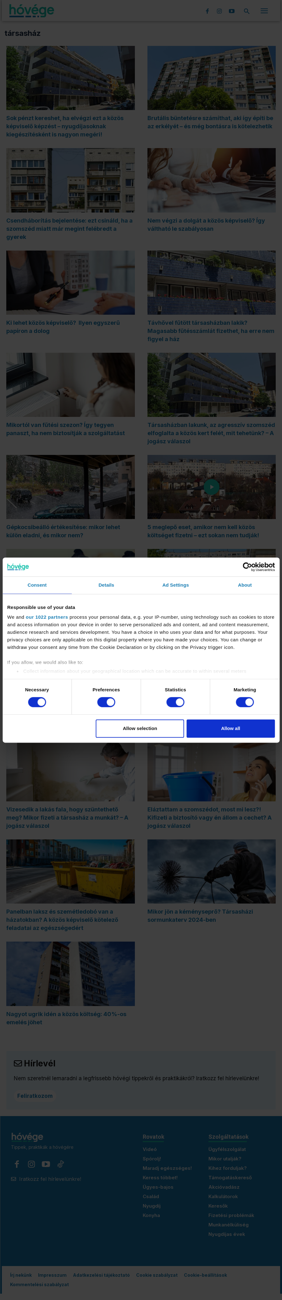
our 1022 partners (47, 617)
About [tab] (245, 585)
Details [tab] (106, 585)
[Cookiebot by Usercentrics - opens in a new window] (247, 567)
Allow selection (140, 728)
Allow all (230, 728)
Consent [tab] (37, 585)
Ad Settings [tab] (175, 585)
